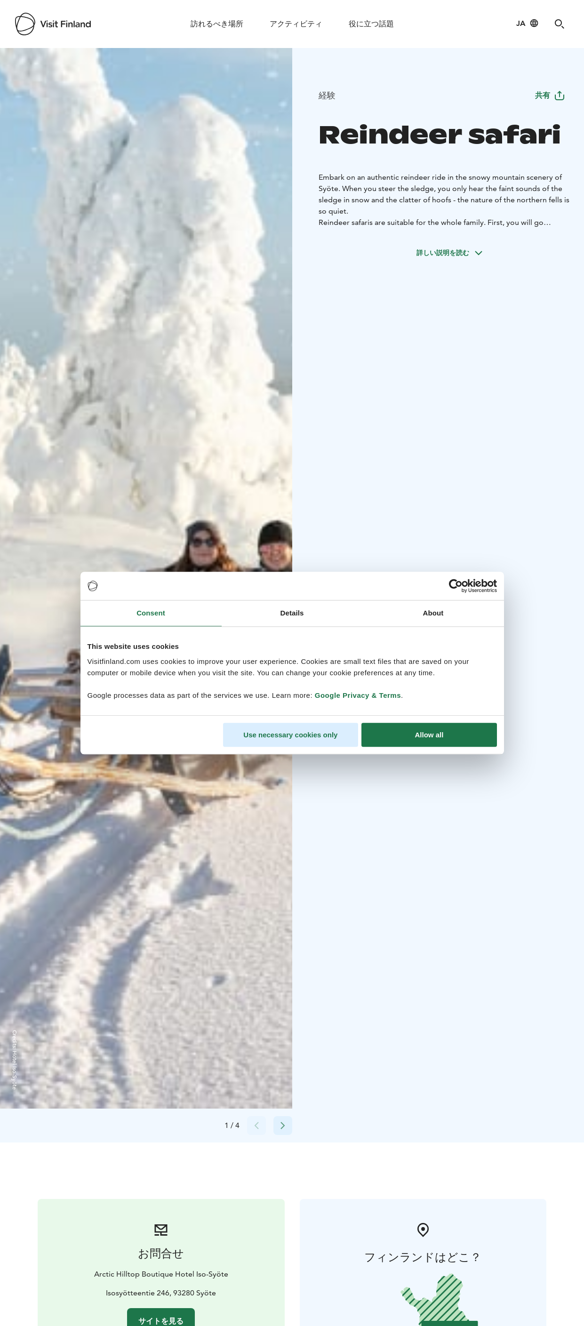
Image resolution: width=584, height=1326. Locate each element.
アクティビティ (296, 24)
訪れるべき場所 (217, 24)
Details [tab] (292, 613)
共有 (550, 95)
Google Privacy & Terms (358, 695)
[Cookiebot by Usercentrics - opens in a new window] (456, 586)
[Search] (559, 24)
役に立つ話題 (371, 24)
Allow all (429, 735)
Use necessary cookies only (290, 735)
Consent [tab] (150, 613)
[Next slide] (282, 1125)
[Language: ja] (527, 23)
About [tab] (433, 613)
